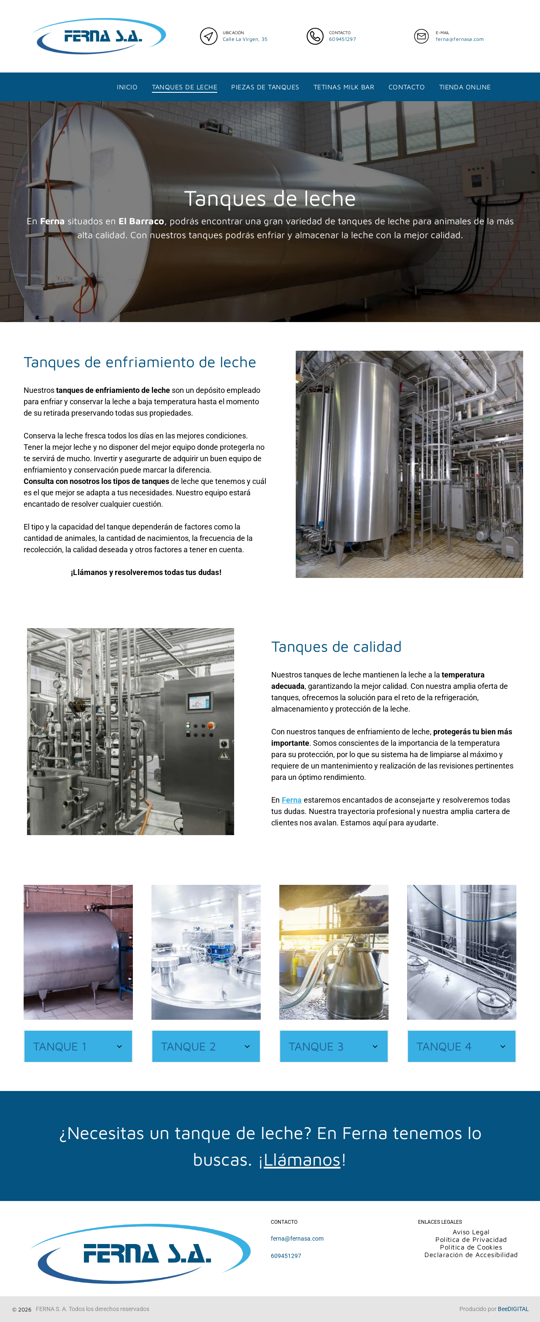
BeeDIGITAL (513, 1309)
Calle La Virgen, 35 (245, 39)
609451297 (342, 39)
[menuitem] (127, 87)
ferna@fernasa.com (460, 39)
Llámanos (302, 1158)
